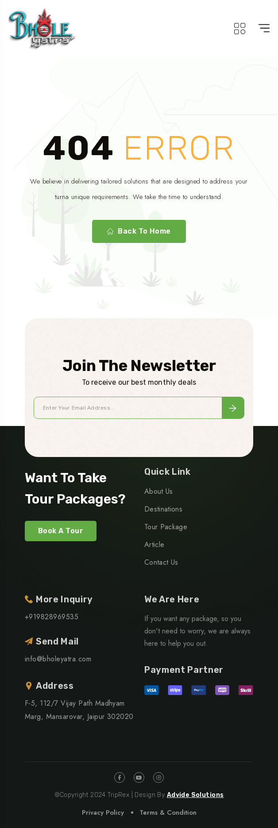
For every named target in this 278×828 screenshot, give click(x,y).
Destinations (163, 509)
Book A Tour (60, 531)
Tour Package (165, 527)
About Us (158, 491)
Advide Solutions (195, 795)
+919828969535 (51, 617)
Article (154, 544)
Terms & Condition (168, 812)
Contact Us (161, 562)
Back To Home (139, 231)
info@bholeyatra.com (58, 659)
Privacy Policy (103, 812)
